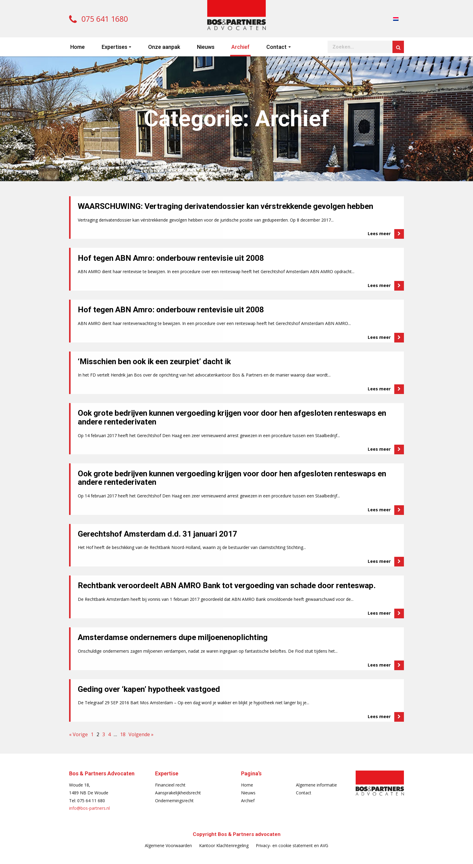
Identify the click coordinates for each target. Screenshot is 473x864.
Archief (240, 47)
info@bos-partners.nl (89, 808)
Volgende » (141, 734)
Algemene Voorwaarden (168, 845)
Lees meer (386, 234)
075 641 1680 (98, 19)
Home (77, 47)
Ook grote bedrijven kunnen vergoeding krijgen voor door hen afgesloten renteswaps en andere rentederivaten (232, 417)
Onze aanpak (164, 47)
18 (122, 734)
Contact (276, 47)
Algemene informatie (316, 785)
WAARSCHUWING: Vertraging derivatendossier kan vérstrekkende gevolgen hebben (225, 206)
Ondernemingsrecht (174, 800)
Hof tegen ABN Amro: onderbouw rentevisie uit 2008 (171, 258)
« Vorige (78, 734)
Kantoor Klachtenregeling (224, 845)
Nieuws (205, 47)
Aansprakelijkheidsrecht (178, 793)
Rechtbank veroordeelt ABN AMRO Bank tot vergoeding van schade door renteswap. (227, 585)
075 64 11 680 (91, 800)
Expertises (114, 47)
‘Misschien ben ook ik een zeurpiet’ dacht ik (154, 361)
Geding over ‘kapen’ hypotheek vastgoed (149, 689)
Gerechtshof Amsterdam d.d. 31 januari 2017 (157, 533)
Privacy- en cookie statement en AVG (292, 845)
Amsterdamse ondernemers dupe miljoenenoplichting (173, 637)
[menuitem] (396, 18)
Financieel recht (170, 785)
